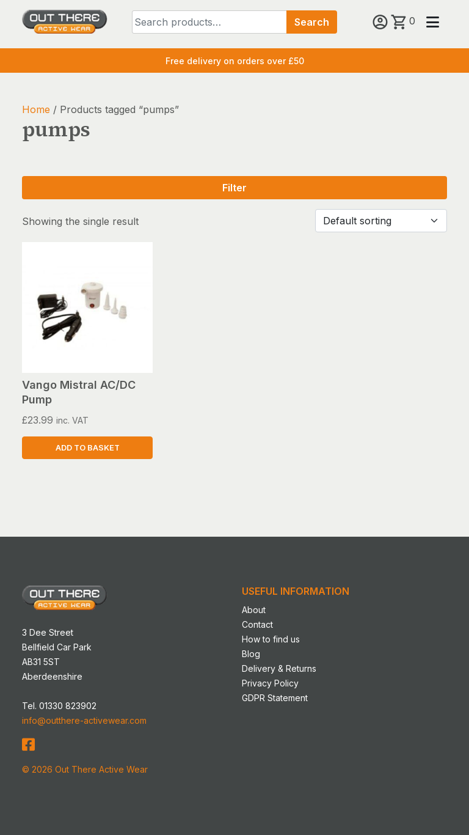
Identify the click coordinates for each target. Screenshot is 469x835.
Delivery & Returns (279, 668)
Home (36, 109)
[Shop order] (381, 220)
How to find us (271, 639)
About (254, 610)
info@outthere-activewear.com (84, 720)
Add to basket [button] (88, 447)
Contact (257, 624)
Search (311, 22)
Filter (234, 188)
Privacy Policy (270, 683)
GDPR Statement (275, 698)
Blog (251, 654)
